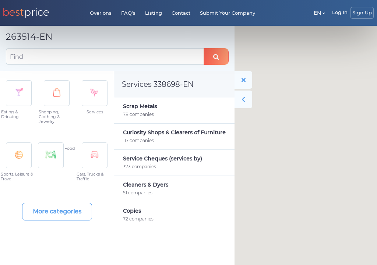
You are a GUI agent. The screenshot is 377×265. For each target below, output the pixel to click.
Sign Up (362, 12)
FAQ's (128, 13)
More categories (57, 211)
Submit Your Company (227, 13)
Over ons (101, 13)
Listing (153, 13)
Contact (181, 13)
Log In (340, 12)
